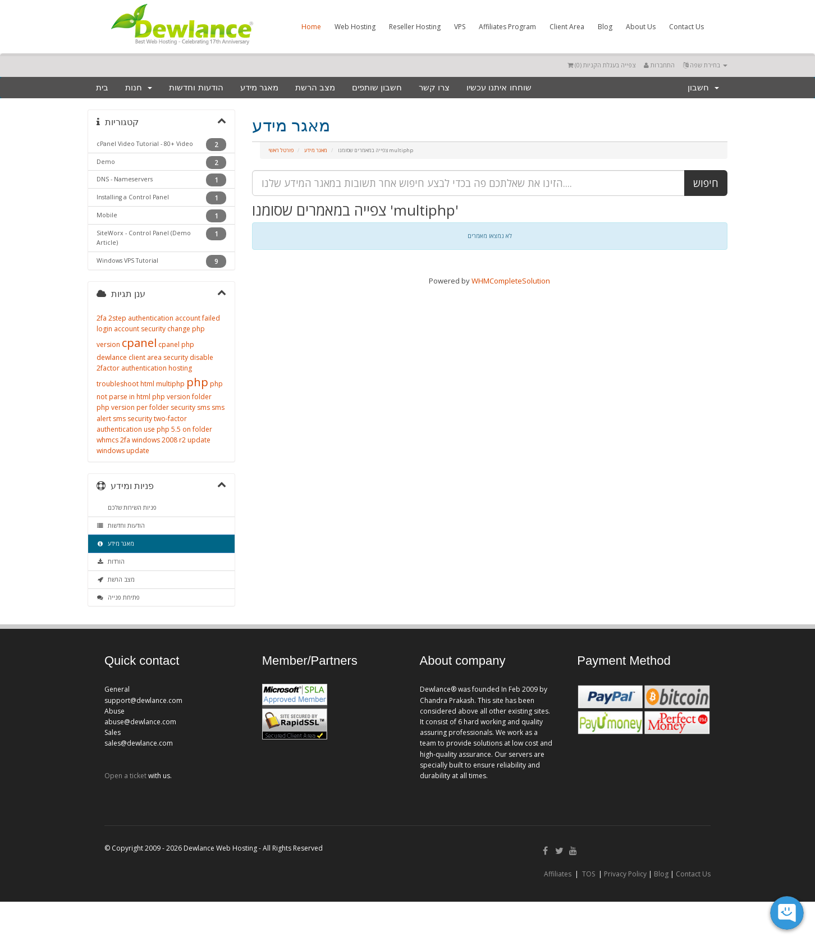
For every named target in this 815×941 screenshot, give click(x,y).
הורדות (111, 561)
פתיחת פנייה (118, 597)
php (197, 382)
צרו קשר (434, 87)
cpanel (139, 342)
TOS (588, 874)
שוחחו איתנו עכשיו (498, 87)
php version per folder (133, 407)
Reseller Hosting (415, 26)
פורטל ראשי (281, 150)
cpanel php (176, 344)
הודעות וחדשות (196, 87)
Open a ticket (125, 775)
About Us (641, 26)
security (183, 407)
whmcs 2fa (113, 440)
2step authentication (140, 318)
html (147, 384)
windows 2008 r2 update (171, 440)
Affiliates (557, 874)
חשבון (703, 87)
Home (311, 26)
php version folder (182, 396)
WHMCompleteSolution (510, 281)
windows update (123, 450)
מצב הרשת (315, 87)
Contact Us (686, 26)
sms (203, 407)
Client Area (567, 26)
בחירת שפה (705, 65)
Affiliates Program (507, 26)
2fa (102, 318)
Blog (605, 26)
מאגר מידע (259, 87)
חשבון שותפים (377, 87)
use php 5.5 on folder (178, 429)
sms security (132, 418)
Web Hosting (355, 26)
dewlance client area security (142, 357)
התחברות (659, 65)
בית (102, 87)
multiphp (170, 384)
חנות (138, 87)
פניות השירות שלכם (130, 507)
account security (140, 329)
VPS (459, 26)
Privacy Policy (625, 874)
